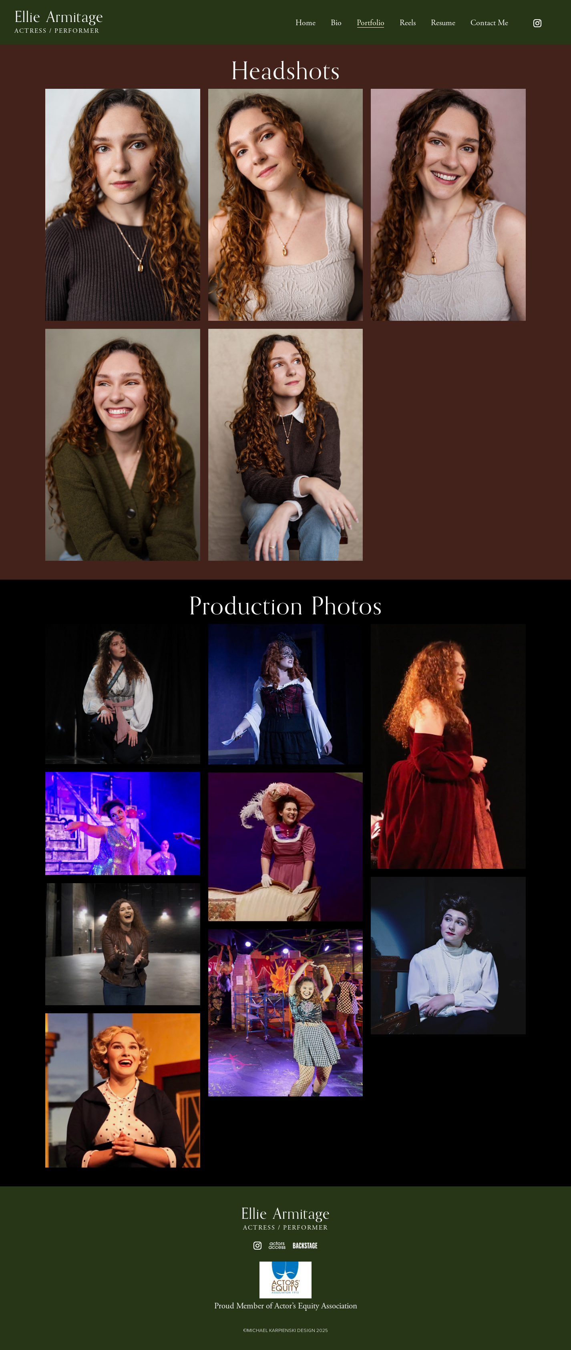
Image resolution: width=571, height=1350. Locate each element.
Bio (336, 24)
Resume (443, 24)
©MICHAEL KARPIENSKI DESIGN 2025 (285, 1331)
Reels (408, 24)
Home (306, 24)
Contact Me (489, 24)
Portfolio (370, 24)
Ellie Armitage (58, 17)
